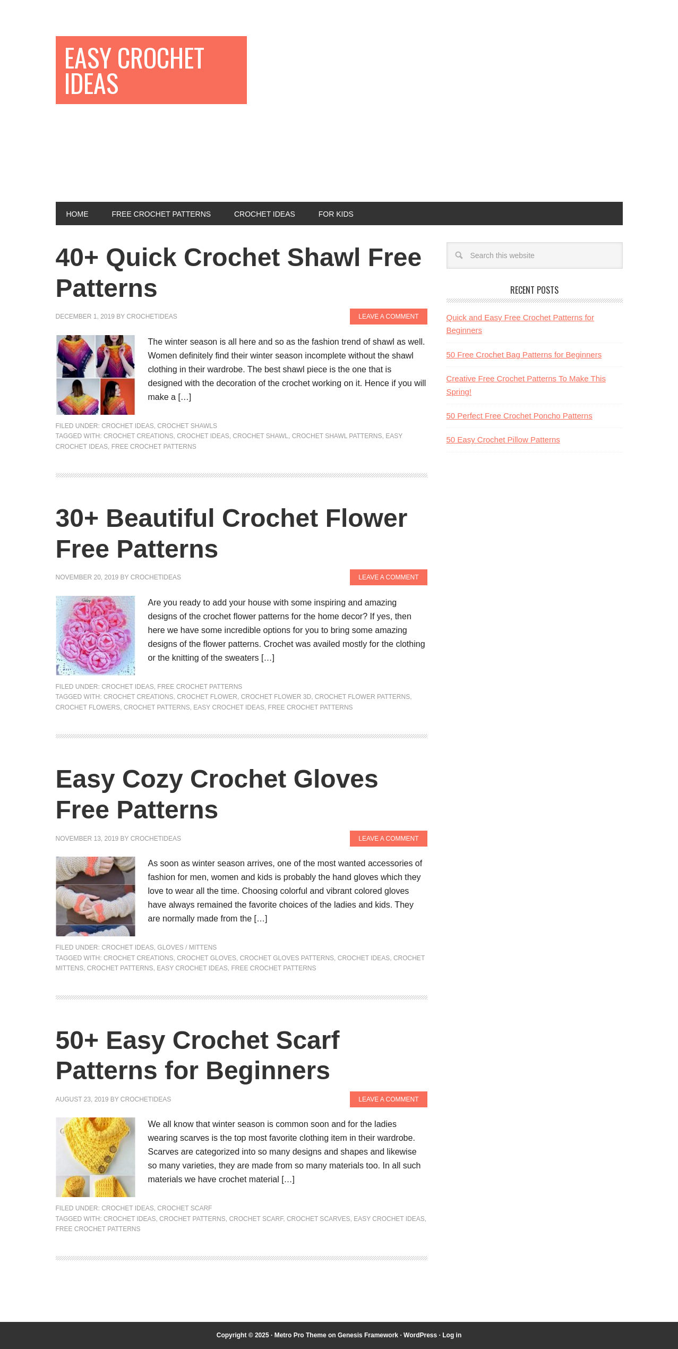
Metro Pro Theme (300, 1335)
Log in (451, 1335)
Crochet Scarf (184, 1208)
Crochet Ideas (127, 426)
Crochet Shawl (260, 436)
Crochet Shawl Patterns (337, 436)
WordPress (420, 1335)
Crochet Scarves (318, 1219)
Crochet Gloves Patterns (287, 958)
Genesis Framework (368, 1335)
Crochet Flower (207, 697)
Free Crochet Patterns (153, 446)
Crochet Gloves (206, 958)
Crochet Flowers (88, 707)
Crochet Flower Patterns (362, 697)
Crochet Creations (139, 436)
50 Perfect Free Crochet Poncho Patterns (520, 415)
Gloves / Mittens (187, 947)
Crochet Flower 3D (276, 697)
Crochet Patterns (157, 707)
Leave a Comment (388, 316)
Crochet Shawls (187, 426)
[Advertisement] (446, 110)
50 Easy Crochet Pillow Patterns (503, 439)
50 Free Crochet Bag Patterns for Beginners (524, 354)
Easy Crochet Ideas (134, 69)
